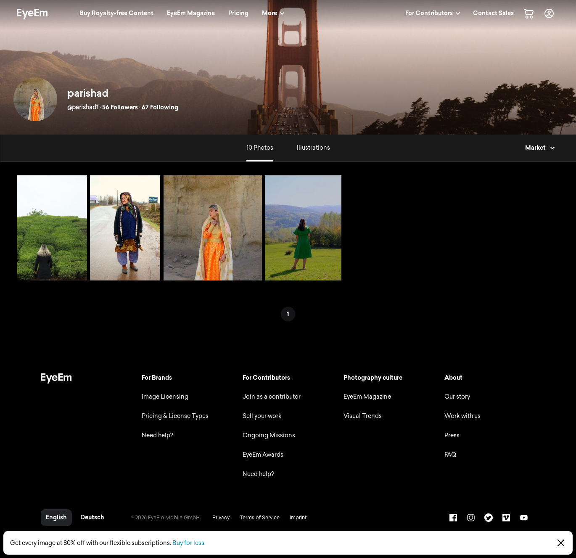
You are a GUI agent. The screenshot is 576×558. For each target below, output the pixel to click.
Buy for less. (189, 543)
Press (452, 435)
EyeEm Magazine (367, 396)
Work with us (462, 416)
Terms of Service (260, 518)
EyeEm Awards (263, 454)
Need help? (157, 435)
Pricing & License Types (175, 416)
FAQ (450, 454)
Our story (457, 396)
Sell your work (262, 416)
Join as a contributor (272, 396)
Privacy (221, 518)
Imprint (298, 518)
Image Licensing (165, 396)
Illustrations (313, 147)
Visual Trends (362, 416)
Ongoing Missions (269, 435)
